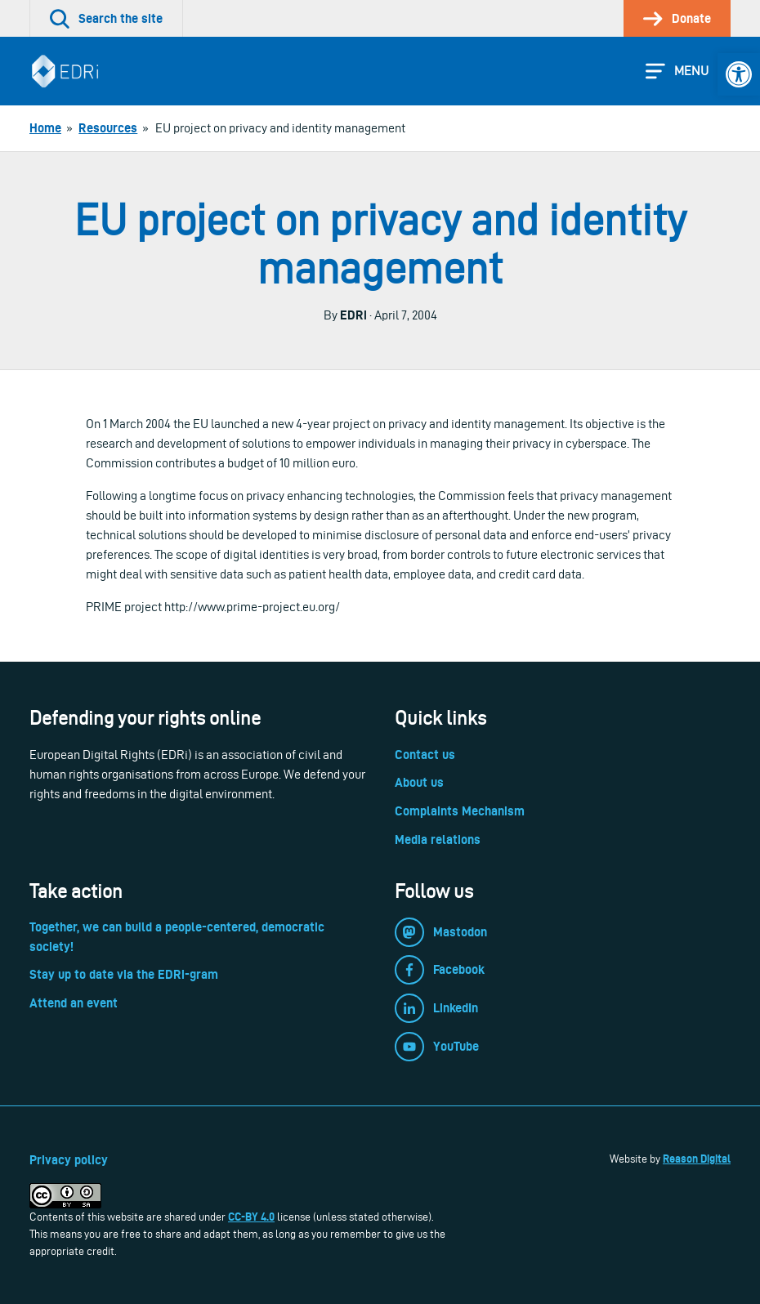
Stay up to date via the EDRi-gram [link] (123, 974)
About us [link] (419, 782)
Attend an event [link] (73, 1003)
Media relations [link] (438, 839)
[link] (739, 74)
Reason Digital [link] (697, 1158)
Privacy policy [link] (68, 1160)
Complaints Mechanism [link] (460, 811)
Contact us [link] (425, 754)
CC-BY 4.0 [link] (251, 1216)
